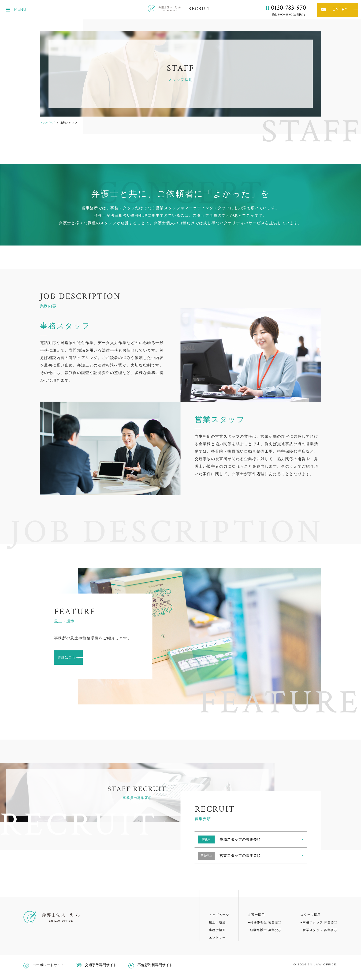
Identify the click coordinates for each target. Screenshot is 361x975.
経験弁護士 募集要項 (262, 929)
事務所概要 (212, 929)
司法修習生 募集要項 (262, 922)
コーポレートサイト (43, 965)
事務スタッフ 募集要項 (319, 922)
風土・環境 (212, 922)
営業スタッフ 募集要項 (319, 929)
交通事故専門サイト (96, 965)
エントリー (212, 937)
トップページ (48, 122)
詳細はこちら (79, 657)
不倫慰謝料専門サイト (150, 965)
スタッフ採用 (309, 914)
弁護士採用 (252, 914)
